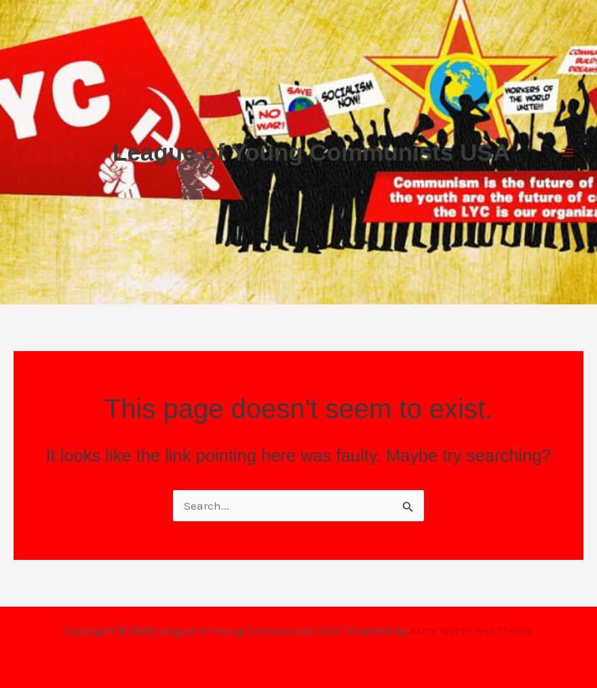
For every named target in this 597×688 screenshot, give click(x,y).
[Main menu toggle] (568, 152)
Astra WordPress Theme (471, 630)
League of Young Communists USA (311, 152)
